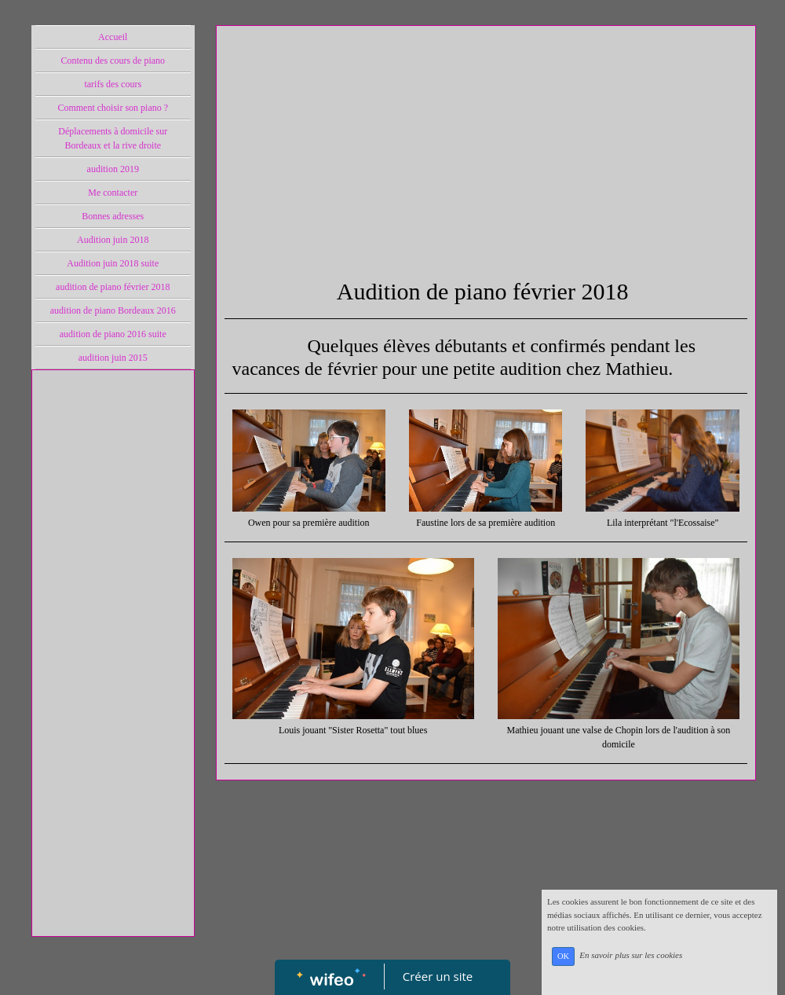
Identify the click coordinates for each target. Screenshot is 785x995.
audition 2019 (113, 168)
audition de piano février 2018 (113, 286)
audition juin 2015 (113, 357)
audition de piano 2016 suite (113, 334)
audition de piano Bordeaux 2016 (113, 310)
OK (563, 956)
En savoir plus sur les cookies (630, 955)
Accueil (112, 36)
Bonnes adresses (113, 216)
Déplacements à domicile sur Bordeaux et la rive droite (112, 138)
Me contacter (112, 192)
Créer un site (438, 976)
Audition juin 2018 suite (113, 263)
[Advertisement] (113, 692)
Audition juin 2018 (112, 239)
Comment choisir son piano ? (112, 107)
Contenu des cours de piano (112, 60)
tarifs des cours (112, 84)
